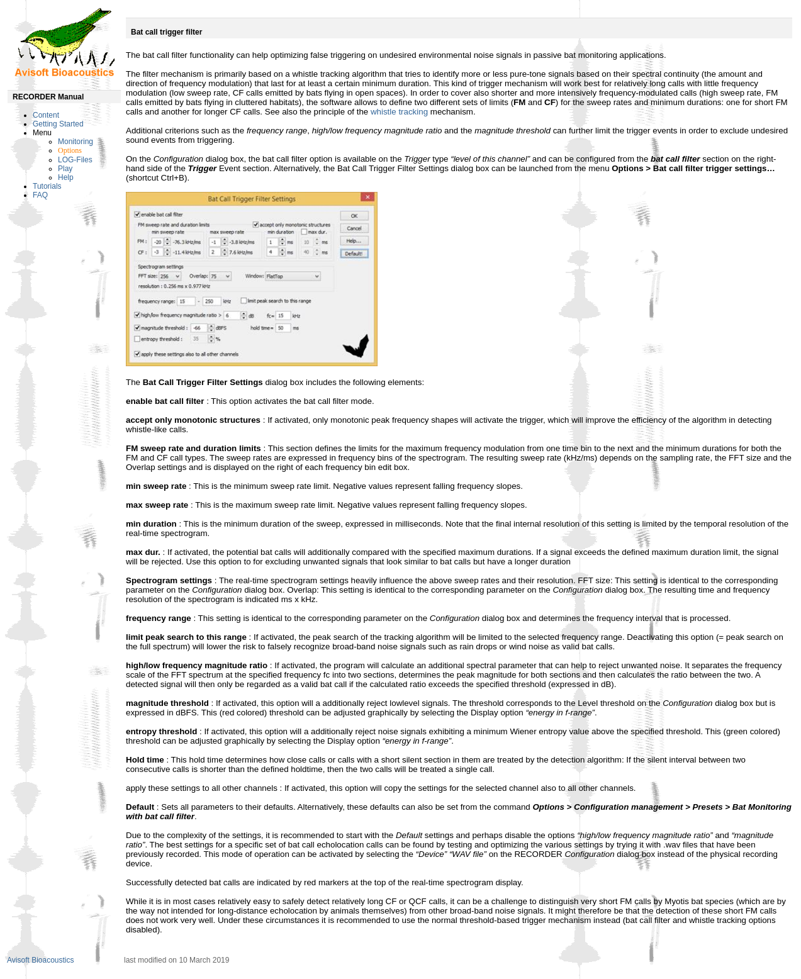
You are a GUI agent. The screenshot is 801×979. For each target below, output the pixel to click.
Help (66, 177)
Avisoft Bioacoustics (40, 960)
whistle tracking (399, 111)
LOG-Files (75, 159)
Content (46, 115)
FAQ (40, 195)
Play (65, 168)
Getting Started (58, 124)
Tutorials (47, 186)
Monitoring (75, 141)
